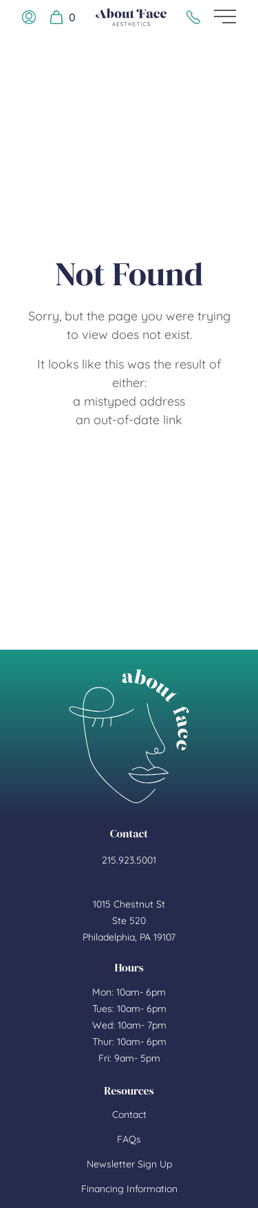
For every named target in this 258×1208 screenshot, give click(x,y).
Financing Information (129, 1189)
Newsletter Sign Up (129, 1164)
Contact (129, 1114)
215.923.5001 (129, 860)
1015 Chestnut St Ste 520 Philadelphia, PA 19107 (129, 920)
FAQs (129, 1139)
